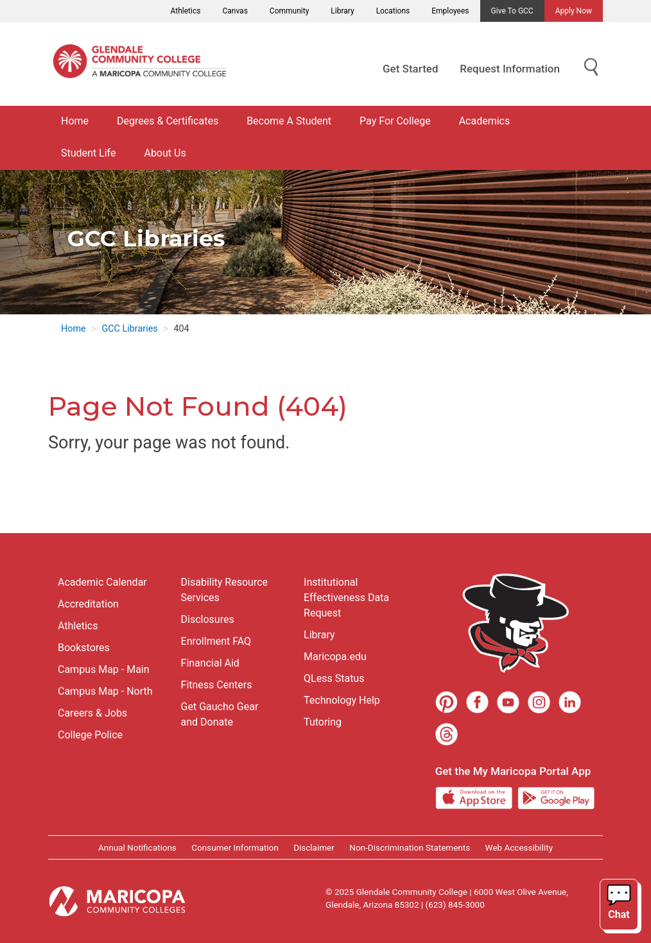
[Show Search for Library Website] (591, 67)
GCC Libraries (129, 328)
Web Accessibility (519, 847)
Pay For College (395, 121)
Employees (450, 10)
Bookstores (84, 647)
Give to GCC (512, 10)
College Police (90, 735)
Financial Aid (210, 663)
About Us (165, 153)
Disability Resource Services (224, 590)
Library (342, 10)
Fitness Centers (216, 685)
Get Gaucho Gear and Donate (220, 714)
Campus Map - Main (104, 669)
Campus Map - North (105, 691)
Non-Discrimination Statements (409, 847)
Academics (484, 121)
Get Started (410, 68)
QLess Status (334, 678)
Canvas (234, 10)
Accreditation (88, 604)
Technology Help (342, 700)
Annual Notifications (137, 847)
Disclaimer (313, 847)
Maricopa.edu (335, 656)
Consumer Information (234, 847)
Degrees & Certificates (167, 121)
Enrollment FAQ (216, 641)
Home (75, 121)
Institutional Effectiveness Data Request (346, 597)
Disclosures (207, 619)
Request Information (510, 68)
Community (289, 10)
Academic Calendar (102, 582)
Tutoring (323, 722)
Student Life (88, 153)
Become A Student (289, 121)
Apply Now (573, 10)
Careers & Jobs (92, 713)
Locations (393, 10)
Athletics (186, 10)
